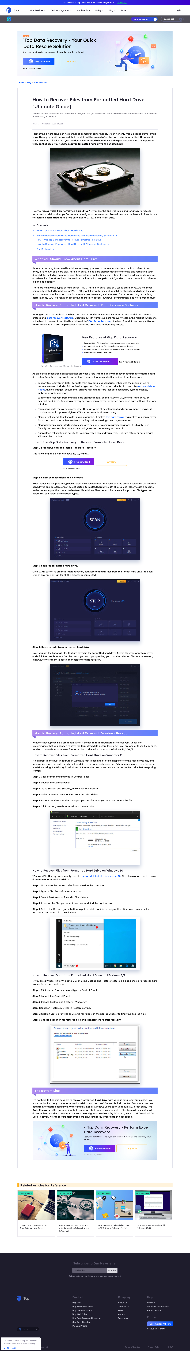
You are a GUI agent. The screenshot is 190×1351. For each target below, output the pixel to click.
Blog (29, 82)
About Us (122, 1302)
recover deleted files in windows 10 (101, 876)
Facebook (123, 1318)
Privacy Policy (154, 1347)
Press (120, 1310)
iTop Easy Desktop (81, 1322)
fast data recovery (116, 417)
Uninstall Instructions (158, 1306)
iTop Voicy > (122, 2)
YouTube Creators (156, 1328)
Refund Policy (154, 1310)
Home (21, 82)
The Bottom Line (46, 249)
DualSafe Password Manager (86, 1318)
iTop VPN (76, 1302)
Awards (121, 1314)
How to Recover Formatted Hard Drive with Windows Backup (73, 244)
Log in (178, 10)
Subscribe (112, 1270)
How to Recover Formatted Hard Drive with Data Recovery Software (77, 235)
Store (123, 10)
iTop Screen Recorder (82, 1306)
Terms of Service (132, 1347)
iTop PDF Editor (80, 1314)
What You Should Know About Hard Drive (60, 230)
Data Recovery (40, 82)
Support (151, 1302)
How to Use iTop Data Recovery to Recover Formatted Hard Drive (69, 239)
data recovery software (60, 317)
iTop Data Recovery (82, 1310)
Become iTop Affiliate (160, 1323)
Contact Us (123, 1306)
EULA (170, 1347)
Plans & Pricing (79, 1326)
